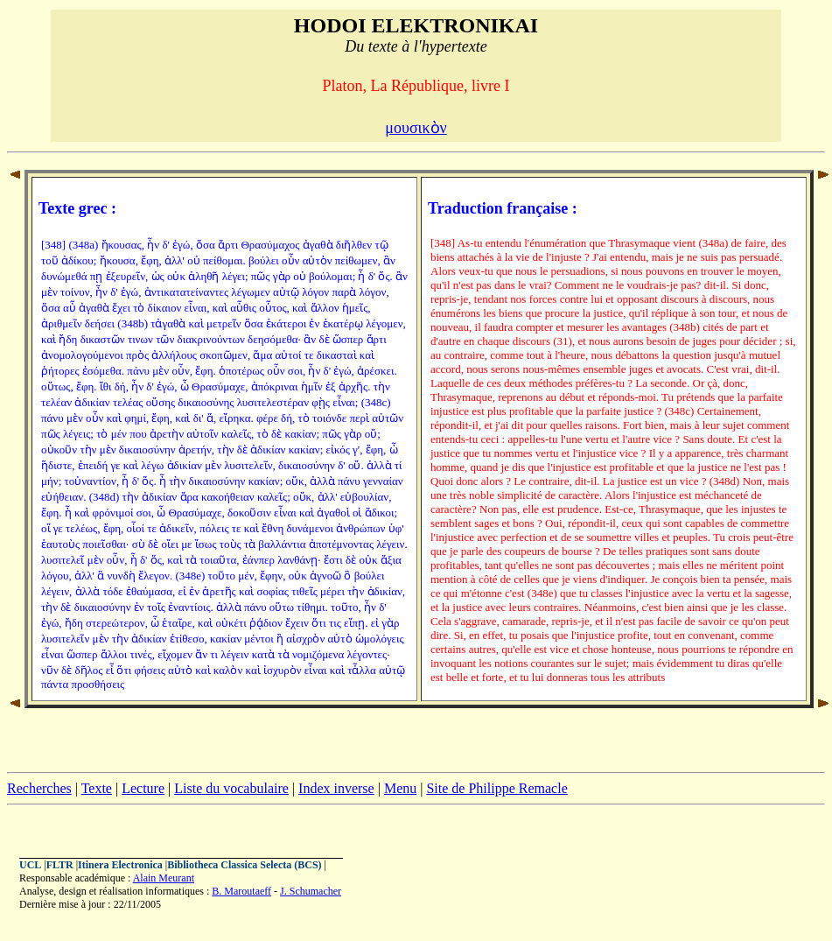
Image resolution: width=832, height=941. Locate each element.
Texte (96, 788)
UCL (30, 865)
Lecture (143, 788)
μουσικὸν (415, 128)
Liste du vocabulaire (231, 788)
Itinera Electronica (120, 865)
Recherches (39, 788)
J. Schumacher (310, 891)
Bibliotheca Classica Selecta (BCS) (244, 865)
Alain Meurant (163, 878)
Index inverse (336, 788)
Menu (400, 788)
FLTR (59, 865)
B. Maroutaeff (241, 891)
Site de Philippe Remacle (496, 788)
